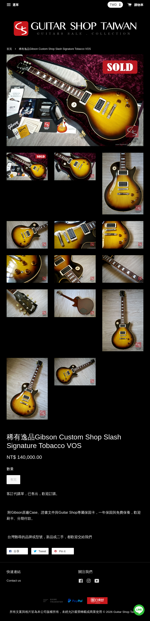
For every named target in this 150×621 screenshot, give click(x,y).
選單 (13, 4)
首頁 (9, 48)
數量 (10, 469)
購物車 (135, 4)
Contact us (14, 580)
